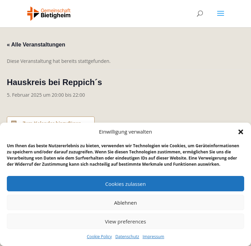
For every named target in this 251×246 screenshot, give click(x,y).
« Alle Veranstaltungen (36, 44)
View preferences (125, 221)
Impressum (153, 237)
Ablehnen (125, 202)
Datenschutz (127, 237)
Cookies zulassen (125, 183)
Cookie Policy (99, 237)
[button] (240, 131)
